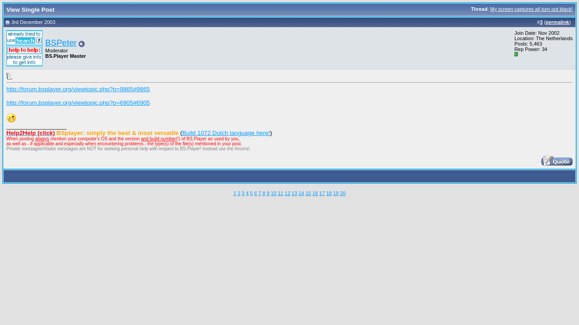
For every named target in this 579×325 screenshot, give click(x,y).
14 (301, 193)
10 (273, 193)
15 (308, 193)
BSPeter (60, 42)
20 (343, 193)
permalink (557, 22)
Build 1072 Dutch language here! (226, 133)
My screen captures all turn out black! (531, 9)
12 (287, 193)
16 (315, 193)
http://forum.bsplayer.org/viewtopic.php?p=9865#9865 (78, 89)
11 (280, 193)
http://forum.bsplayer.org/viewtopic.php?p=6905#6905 (78, 102)
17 (322, 193)
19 (335, 193)
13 (294, 193)
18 (329, 193)
